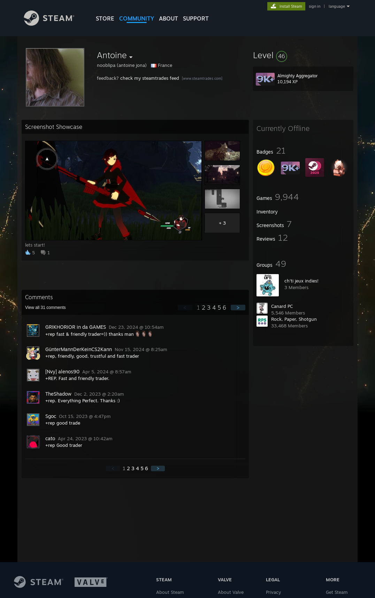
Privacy (273, 592)
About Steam (170, 592)
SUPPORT (196, 18)
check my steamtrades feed (149, 78)
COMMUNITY (136, 18)
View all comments (45, 307)
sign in (314, 6)
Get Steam (337, 592)
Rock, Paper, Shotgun (294, 319)
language (337, 6)
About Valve (231, 592)
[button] (303, 55)
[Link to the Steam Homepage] (54, 24)
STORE (105, 18)
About (168, 18)
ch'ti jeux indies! (301, 281)
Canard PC (282, 306)
